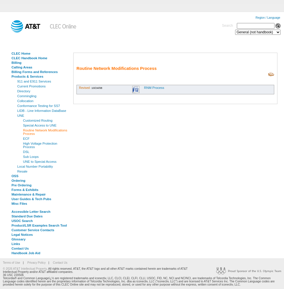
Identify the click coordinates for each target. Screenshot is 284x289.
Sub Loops (31, 156)
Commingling (26, 96)
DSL (26, 152)
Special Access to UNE (40, 125)
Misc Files (19, 203)
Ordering (18, 180)
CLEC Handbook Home (29, 58)
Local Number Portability (35, 166)
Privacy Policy (36, 262)
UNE (20, 115)
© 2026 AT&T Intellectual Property (25, 268)
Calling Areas (21, 67)
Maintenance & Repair (28, 194)
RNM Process (154, 87)
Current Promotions (31, 86)
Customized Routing (38, 120)
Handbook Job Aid (25, 253)
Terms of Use (11, 262)
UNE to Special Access (40, 161)
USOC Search (22, 221)
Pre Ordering (21, 185)
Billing (16, 62)
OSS (14, 176)
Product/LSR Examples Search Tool (39, 225)
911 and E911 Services (34, 81)
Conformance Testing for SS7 (38, 106)
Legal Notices (22, 234)
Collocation (25, 101)
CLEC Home (20, 53)
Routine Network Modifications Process (45, 132)
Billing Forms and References (34, 72)
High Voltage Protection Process (40, 145)
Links (15, 244)
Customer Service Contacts (32, 230)
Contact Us (20, 248)
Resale (22, 171)
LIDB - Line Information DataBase (41, 110)
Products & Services (27, 76)
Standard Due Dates (27, 216)
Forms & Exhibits (25, 190)
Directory (23, 91)
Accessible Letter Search (31, 211)
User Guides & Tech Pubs (31, 199)
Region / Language (268, 17)
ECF (26, 138)
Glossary (18, 239)
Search (227, 26)
